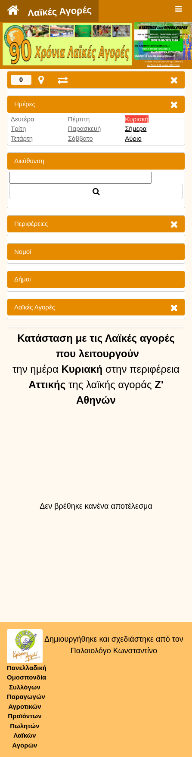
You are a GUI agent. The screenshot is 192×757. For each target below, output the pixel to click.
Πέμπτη (79, 119)
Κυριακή (137, 119)
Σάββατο (80, 138)
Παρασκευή (84, 128)
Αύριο (133, 138)
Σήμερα (135, 128)
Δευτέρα (22, 119)
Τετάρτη (22, 138)
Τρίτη (18, 128)
